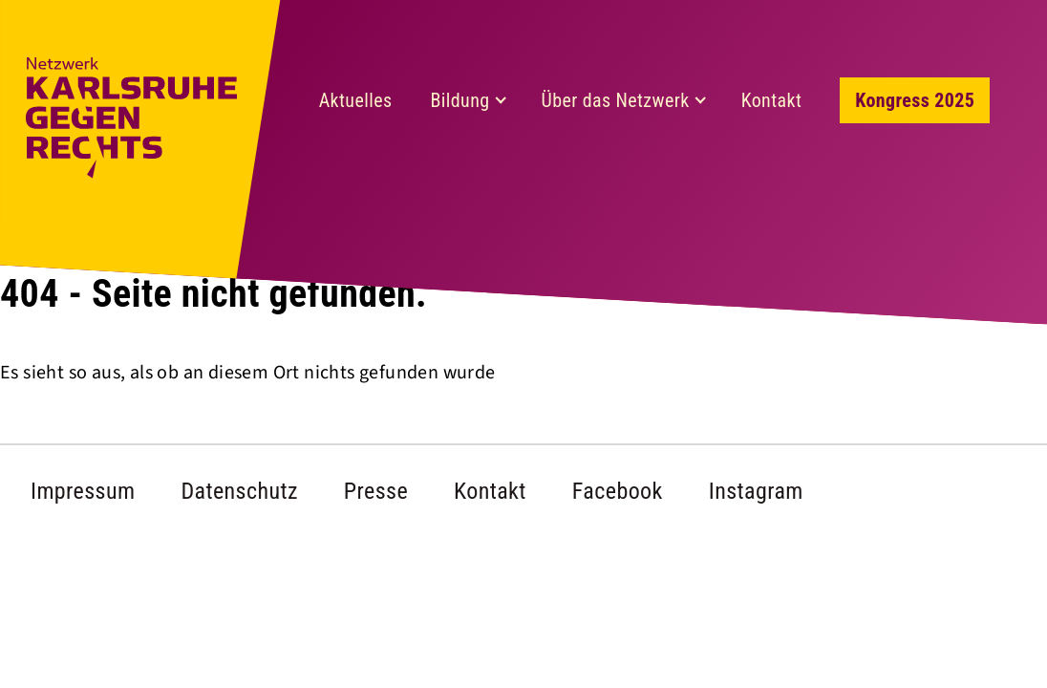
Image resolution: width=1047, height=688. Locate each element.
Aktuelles (356, 100)
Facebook (617, 491)
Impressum (83, 491)
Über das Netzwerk (616, 100)
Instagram (756, 491)
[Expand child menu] (501, 100)
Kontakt (771, 100)
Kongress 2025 (914, 100)
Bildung (459, 100)
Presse (376, 491)
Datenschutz (239, 491)
